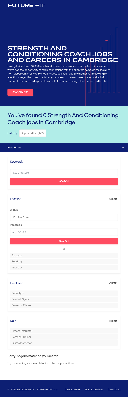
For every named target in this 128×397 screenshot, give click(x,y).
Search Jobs (20, 92)
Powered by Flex (72, 389)
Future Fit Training (22, 389)
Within (14, 209)
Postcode (16, 224)
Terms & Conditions (94, 389)
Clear (113, 199)
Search (64, 181)
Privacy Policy (114, 389)
